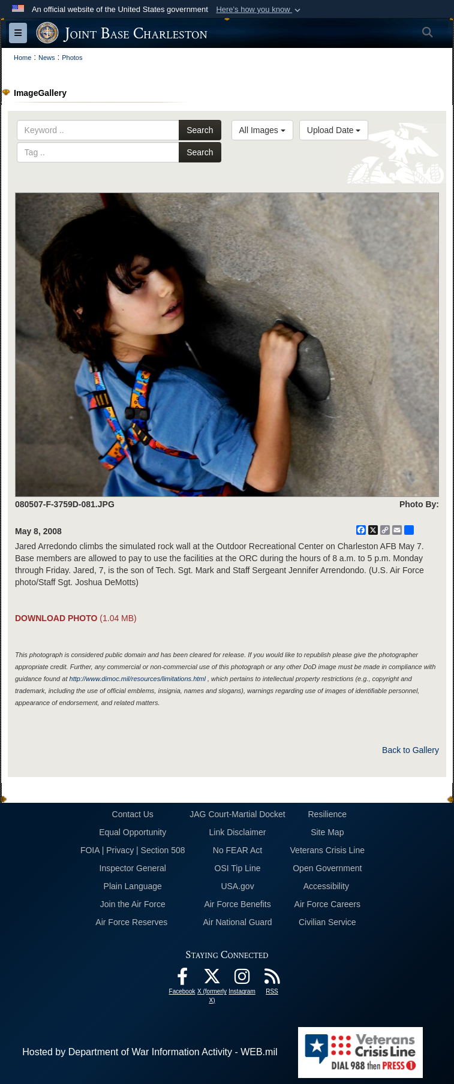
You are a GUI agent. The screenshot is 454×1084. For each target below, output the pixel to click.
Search (200, 130)
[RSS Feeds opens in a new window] (272, 979)
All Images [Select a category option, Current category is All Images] (262, 130)
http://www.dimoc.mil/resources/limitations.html (138, 678)
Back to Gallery (410, 750)
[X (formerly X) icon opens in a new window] (212, 979)
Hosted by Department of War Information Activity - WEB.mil (149, 1052)
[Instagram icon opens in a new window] (242, 979)
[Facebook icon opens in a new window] (182, 979)
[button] (259, 10)
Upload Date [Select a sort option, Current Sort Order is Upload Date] (334, 130)
